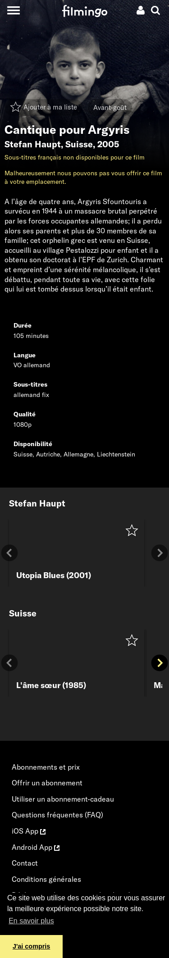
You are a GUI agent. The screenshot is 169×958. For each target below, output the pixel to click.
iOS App (29, 830)
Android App (35, 847)
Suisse (79, 144)
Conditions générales (46, 879)
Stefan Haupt (33, 144)
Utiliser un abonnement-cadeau (63, 798)
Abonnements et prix (46, 766)
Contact (25, 862)
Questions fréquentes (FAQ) (57, 814)
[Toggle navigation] (13, 10)
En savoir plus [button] (31, 921)
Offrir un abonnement (47, 782)
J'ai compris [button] (31, 946)
